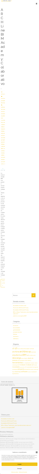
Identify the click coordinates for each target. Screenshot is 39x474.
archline (3, 113)
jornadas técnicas (17, 332)
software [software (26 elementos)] (24, 372)
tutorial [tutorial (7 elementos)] (29, 371)
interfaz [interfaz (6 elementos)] (36, 362)
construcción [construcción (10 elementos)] (32, 355)
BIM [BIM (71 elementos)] (24, 355)
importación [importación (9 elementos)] (27, 362)
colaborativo (4, 124)
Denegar (19, 468)
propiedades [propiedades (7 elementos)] (14, 369)
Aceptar (19, 464)
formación (15, 325)
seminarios (15, 336)
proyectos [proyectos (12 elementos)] (27, 369)
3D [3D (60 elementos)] (16, 348)
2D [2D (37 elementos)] (13, 348)
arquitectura (4, 116)
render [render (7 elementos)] (31, 369)
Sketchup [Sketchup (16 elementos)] (18, 371)
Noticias (15, 334)
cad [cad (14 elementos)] (28, 355)
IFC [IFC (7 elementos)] (23, 362)
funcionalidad (4, 98)
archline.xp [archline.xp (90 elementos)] (25, 351)
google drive (4, 139)
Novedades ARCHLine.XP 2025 (20, 310)
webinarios (15, 338)
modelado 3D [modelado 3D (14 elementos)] (30, 365)
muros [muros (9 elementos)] (35, 365)
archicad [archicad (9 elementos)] (32, 348)
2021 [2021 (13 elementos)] (21, 348)
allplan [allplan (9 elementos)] (27, 348)
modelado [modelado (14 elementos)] (22, 365)
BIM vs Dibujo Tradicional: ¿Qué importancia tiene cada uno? (16, 425)
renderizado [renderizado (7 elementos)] (35, 369)
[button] (36, 452)
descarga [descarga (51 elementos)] (16, 358)
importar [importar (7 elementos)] (32, 362)
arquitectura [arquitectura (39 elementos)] (17, 355)
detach (2, 126)
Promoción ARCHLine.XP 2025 (20, 307)
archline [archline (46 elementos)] (15, 352)
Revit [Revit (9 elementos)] (13, 371)
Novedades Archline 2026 (19, 305)
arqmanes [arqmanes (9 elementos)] (33, 352)
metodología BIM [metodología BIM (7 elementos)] (15, 365)
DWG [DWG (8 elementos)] (26, 360)
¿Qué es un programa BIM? (20, 316)
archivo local (4, 111)
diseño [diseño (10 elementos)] (25, 358)
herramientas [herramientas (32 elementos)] (17, 363)
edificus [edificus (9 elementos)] (29, 360)
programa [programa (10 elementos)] (35, 367)
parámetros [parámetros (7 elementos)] (22, 367)
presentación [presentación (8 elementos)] (30, 367)
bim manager (4, 122)
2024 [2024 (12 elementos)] (24, 348)
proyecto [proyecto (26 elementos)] (21, 369)
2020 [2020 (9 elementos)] (19, 348)
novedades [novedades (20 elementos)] (16, 367)
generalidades (16, 330)
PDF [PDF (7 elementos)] (26, 367)
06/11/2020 (4, 94)
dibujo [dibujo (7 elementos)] (22, 358)
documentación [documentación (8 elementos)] (21, 360)
